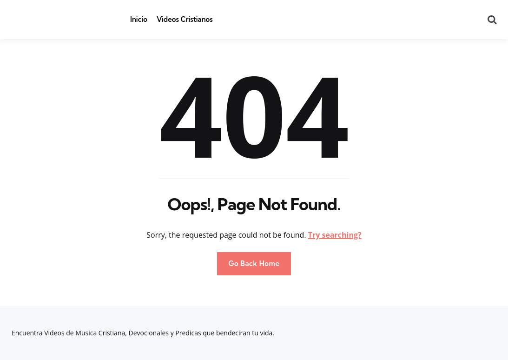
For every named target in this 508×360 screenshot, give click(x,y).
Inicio (138, 19)
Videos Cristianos (185, 19)
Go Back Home (253, 263)
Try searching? (335, 235)
